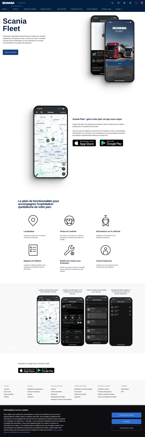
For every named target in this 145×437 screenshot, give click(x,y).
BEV (122, 391)
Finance (29, 394)
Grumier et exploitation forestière (107, 397)
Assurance (30, 397)
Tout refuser (126, 421)
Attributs (6, 397)
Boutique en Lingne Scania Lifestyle (61, 399)
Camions (6, 389)
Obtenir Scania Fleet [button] (10, 52)
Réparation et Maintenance (35, 389)
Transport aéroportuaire (104, 391)
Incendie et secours (103, 389)
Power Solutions (8, 394)
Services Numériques (33, 391)
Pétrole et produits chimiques (106, 394)
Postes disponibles (56, 391)
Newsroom (54, 394)
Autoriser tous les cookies (126, 415)
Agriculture (77, 397)
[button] (136, 3)
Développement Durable (58, 397)
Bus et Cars (7, 391)
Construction (78, 391)
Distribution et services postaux (83, 389)
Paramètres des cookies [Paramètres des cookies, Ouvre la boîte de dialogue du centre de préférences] (126, 428)
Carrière (53, 389)
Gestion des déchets (80, 394)
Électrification (125, 389)
